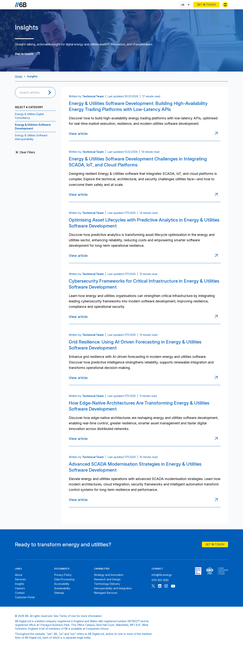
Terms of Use (67, 615)
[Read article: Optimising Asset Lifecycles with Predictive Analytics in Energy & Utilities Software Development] (217, 256)
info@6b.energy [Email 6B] (162, 574)
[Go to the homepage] (21, 4)
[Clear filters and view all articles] (35, 152)
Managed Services (105, 592)
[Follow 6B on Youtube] (173, 586)
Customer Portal (25, 597)
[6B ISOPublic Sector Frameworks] (223, 571)
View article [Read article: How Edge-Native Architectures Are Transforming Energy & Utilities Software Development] (78, 439)
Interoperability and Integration (113, 588)
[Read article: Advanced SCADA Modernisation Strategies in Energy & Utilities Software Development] (217, 500)
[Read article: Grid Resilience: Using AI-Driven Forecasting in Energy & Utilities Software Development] (217, 377)
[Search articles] (31, 92)
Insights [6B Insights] (19, 583)
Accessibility (61, 583)
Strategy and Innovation (108, 574)
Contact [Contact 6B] (19, 592)
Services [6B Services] (20, 579)
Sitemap (59, 592)
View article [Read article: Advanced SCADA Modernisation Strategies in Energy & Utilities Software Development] (78, 500)
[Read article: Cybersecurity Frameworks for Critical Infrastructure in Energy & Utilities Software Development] (217, 316)
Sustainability (62, 588)
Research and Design (107, 579)
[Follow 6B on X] (153, 586)
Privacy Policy (63, 574)
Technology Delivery (107, 583)
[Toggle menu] (225, 4)
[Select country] (184, 4)
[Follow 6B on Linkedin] (159, 586)
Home (18, 76)
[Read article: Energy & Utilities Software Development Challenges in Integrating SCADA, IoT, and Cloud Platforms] (217, 194)
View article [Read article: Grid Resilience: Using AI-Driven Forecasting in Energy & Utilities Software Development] (78, 378)
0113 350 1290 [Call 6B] (160, 580)
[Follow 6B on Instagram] (166, 586)
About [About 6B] (18, 574)
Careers (20, 588)
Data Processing (64, 579)
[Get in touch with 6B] (86, 54)
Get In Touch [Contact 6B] (206, 4)
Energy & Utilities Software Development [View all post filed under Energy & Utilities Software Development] (33, 126)
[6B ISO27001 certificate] (209, 571)
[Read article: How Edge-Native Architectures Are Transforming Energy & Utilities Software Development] (217, 439)
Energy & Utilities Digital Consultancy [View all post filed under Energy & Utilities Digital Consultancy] (29, 115)
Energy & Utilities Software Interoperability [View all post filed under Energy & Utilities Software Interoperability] (31, 137)
